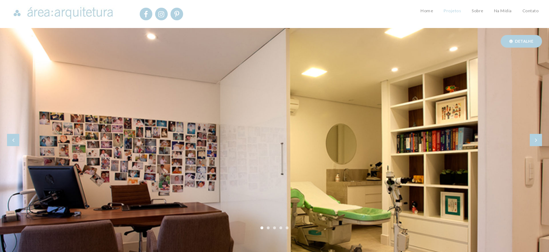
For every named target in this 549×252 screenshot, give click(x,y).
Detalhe (521, 41)
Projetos (452, 10)
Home (427, 10)
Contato (530, 10)
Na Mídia (503, 10)
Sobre (478, 10)
